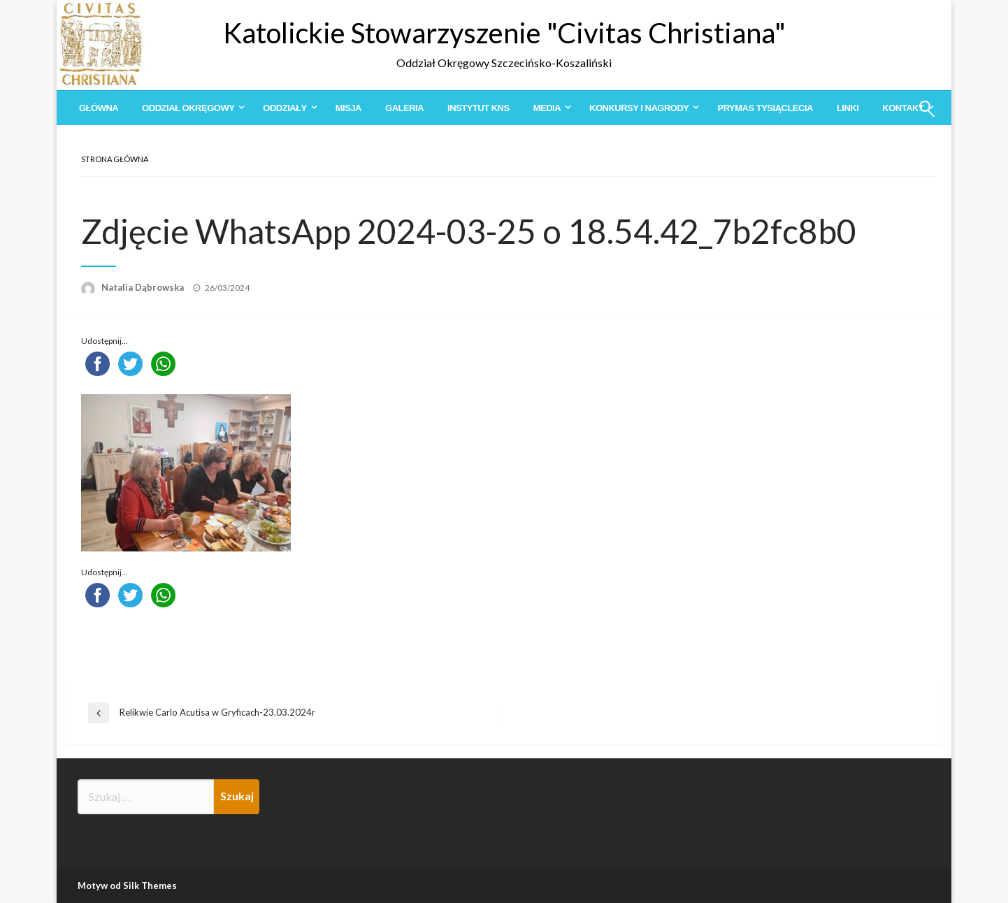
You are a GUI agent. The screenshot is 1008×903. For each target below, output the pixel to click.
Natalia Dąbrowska (143, 287)
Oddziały (284, 108)
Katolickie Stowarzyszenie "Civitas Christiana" (504, 33)
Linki (847, 108)
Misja (348, 108)
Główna (98, 108)
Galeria (404, 108)
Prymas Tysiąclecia (764, 108)
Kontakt (902, 108)
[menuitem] (98, 108)
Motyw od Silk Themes (127, 885)
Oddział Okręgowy (188, 108)
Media (547, 108)
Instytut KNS (478, 108)
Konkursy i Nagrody (639, 108)
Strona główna (114, 159)
